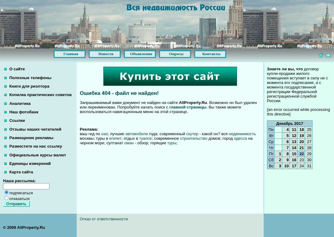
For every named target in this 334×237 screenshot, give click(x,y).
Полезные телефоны (28, 77)
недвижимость (242, 134)
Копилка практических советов (38, 94)
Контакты (211, 54)
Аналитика (17, 103)
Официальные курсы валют (35, 155)
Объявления (141, 54)
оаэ (104, 134)
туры (171, 143)
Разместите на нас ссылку (33, 146)
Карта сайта (18, 172)
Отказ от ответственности (104, 219)
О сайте (14, 69)
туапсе (145, 138)
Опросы (176, 54)
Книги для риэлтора (26, 86)
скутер (192, 134)
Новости (106, 54)
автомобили (136, 134)
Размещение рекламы (28, 137)
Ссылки (14, 120)
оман (129, 143)
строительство (193, 138)
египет (115, 138)
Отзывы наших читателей (32, 129)
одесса (240, 138)
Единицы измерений (27, 163)
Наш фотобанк (21, 112)
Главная (70, 54)
